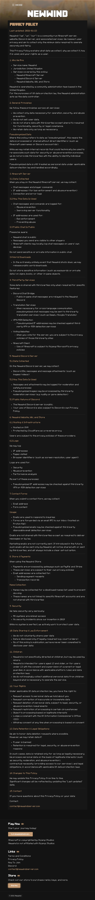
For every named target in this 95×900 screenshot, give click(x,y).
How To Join (14, 862)
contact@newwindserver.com (25, 806)
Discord (12, 866)
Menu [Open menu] (17, 5)
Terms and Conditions (19, 856)
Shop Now (14, 885)
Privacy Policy (15, 859)
